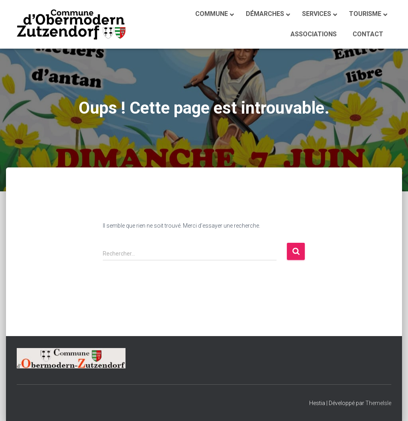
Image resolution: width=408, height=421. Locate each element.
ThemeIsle (378, 403)
